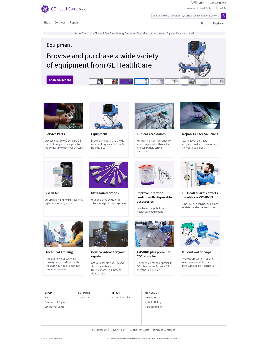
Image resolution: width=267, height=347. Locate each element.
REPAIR (115, 292)
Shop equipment (60, 80)
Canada (202, 2)
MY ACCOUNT (153, 292)
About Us (191, 8)
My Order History (153, 302)
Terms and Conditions (164, 329)
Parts (47, 297)
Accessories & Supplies (56, 302)
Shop (47, 22)
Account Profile (152, 297)
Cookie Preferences (139, 329)
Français (214, 2)
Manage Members (153, 306)
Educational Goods (54, 306)
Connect (60, 22)
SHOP (48, 292)
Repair (74, 22)
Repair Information (121, 297)
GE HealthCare (99, 329)
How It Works (205, 8)
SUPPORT (84, 292)
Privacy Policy (118, 329)
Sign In (205, 23)
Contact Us (221, 8)
